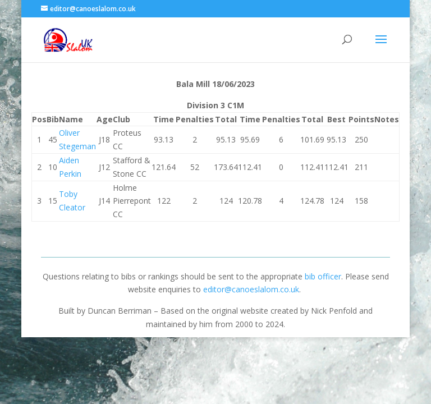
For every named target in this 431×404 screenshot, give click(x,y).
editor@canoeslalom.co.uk (251, 289)
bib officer (323, 276)
